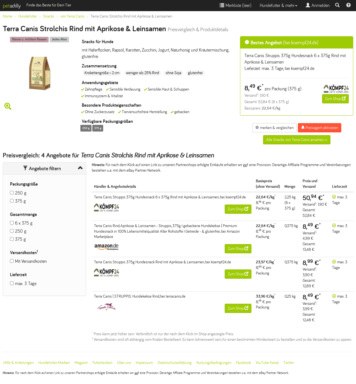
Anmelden (318, 5)
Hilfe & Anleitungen (18, 363)
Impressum (144, 363)
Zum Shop (335, 98)
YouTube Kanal (267, 363)
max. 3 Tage (25, 283)
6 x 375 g (24, 223)
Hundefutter (27, 16)
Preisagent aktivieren (319, 127)
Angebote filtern (42, 168)
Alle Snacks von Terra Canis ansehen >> (296, 140)
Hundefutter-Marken (54, 363)
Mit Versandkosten (31, 261)
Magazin (81, 363)
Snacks (48, 16)
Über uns (124, 363)
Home (7, 16)
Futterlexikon (102, 363)
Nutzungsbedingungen (213, 363)
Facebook (243, 363)
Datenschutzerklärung (175, 363)
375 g (20, 201)
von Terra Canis (72, 16)
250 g (20, 193)
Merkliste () (235, 5)
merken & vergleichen (274, 127)
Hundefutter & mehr (278, 5)
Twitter (288, 363)
